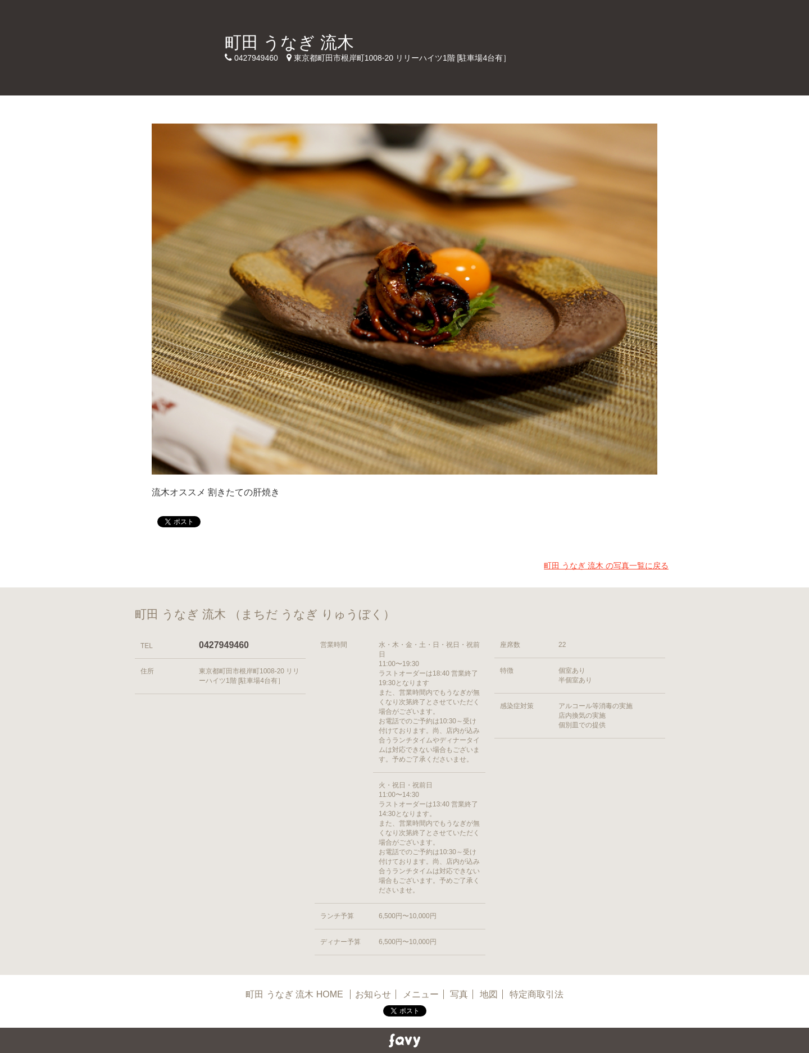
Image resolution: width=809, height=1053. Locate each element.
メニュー (421, 994)
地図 (489, 994)
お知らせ (373, 994)
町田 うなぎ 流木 (289, 42)
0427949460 (224, 645)
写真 (459, 994)
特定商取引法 (536, 994)
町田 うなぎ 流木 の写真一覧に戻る (606, 565)
